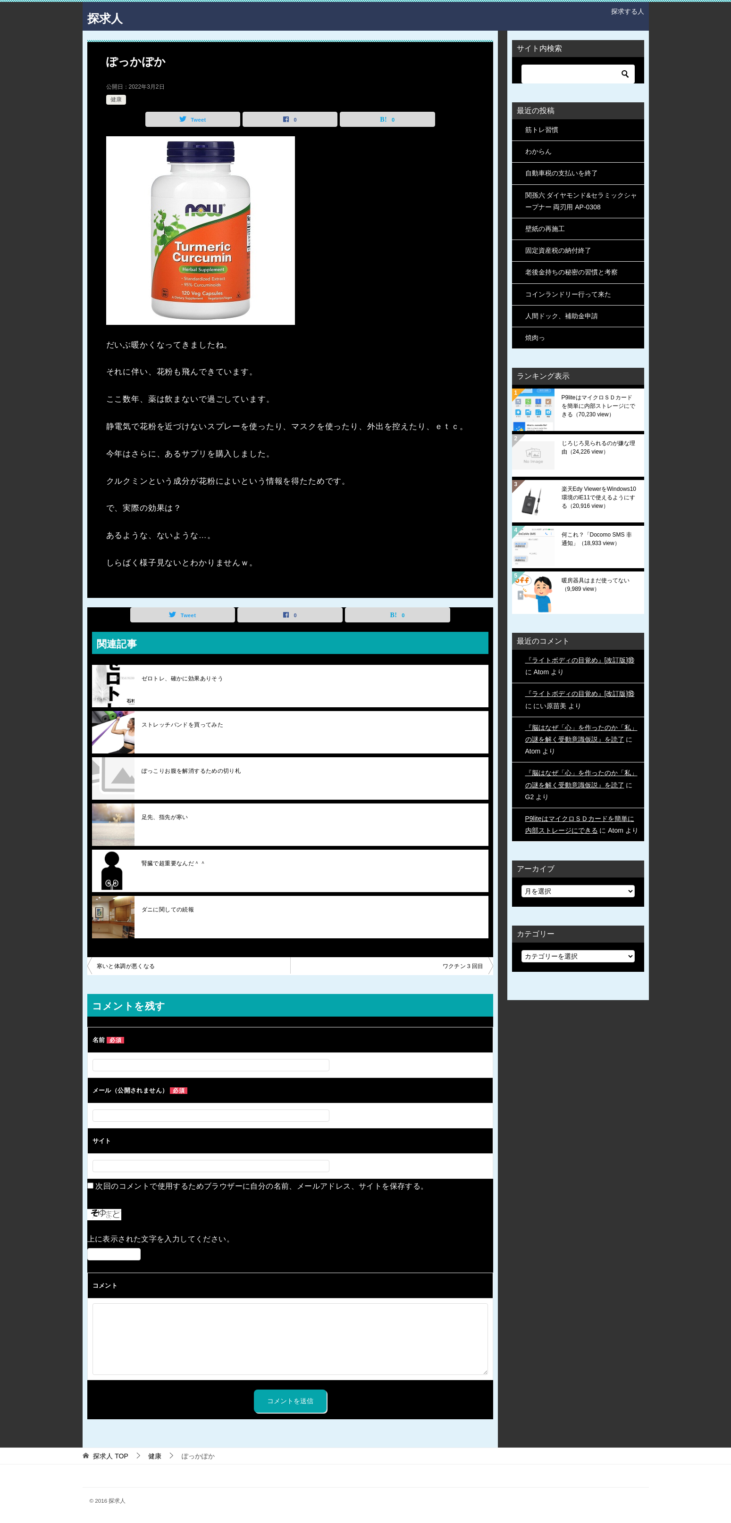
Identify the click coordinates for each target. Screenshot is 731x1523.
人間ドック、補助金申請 (561, 316)
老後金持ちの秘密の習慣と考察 (571, 272)
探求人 (108, 16)
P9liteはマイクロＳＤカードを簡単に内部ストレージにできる (598, 406)
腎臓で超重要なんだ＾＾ (174, 863)
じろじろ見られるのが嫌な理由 (598, 447)
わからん (538, 151)
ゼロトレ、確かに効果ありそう (183, 678)
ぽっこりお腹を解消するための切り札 (191, 771)
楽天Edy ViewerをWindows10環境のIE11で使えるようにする (599, 497)
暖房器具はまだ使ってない (596, 584)
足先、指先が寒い (165, 817)
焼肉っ (535, 337)
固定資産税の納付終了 (558, 250)
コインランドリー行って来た (568, 294)
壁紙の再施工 (545, 228)
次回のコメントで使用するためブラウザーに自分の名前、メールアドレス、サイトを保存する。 (261, 1186)
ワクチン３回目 (463, 966)
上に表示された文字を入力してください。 (161, 1239)
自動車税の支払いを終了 (561, 173)
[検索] (578, 74)
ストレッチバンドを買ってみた (183, 724)
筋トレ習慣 (541, 129)
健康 (116, 99)
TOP (110, 1456)
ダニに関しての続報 (168, 909)
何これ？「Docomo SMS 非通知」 (597, 538)
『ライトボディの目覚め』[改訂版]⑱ (580, 660)
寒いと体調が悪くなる (126, 966)
